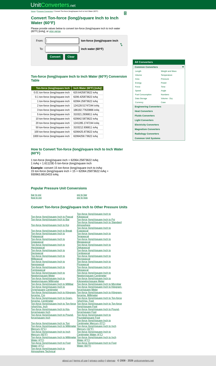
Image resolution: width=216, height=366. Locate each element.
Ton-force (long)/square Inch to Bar (50, 219)
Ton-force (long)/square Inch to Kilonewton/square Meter (94, 280)
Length (138, 71)
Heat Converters (144, 111)
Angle (163, 90)
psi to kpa (82, 197)
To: (41, 49)
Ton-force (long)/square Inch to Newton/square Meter (48, 274)
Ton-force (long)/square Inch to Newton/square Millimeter (48, 280)
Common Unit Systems (147, 138)
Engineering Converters (148, 106)
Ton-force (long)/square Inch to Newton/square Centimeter (94, 274)
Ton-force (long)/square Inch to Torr (50, 323)
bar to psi (36, 195)
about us (67, 360)
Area (137, 79)
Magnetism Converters (147, 129)
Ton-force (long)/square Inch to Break (51, 230)
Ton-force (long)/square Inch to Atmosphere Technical (48, 350)
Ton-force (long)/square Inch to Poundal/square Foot (94, 316)
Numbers (165, 94)
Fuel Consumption (143, 94)
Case (163, 102)
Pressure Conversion (45, 11)
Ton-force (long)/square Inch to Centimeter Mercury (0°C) (94, 322)
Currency (139, 102)
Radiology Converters (147, 133)
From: (39, 40)
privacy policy (97, 360)
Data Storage (141, 98)
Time (163, 87)
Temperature (166, 75)
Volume (138, 75)
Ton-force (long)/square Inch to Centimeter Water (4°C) (94, 333)
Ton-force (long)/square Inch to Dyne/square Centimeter (48, 288)
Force (137, 87)
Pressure (165, 79)
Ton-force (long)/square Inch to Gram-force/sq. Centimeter (52, 299)
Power (164, 83)
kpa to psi (36, 197)
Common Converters (146, 67)
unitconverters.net (144, 360)
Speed (138, 90)
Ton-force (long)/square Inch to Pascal (52, 216)
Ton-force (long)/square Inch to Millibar (52, 284)
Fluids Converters (145, 115)
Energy (138, 83)
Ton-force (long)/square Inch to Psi (96, 219)
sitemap (111, 360)
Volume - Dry (167, 98)
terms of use (81, 360)
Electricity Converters (147, 124)
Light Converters (144, 120)
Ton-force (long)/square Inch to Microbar (99, 284)
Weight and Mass (168, 71)
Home (33, 11)
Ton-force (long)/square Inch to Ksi (50, 225)
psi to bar (82, 195)
